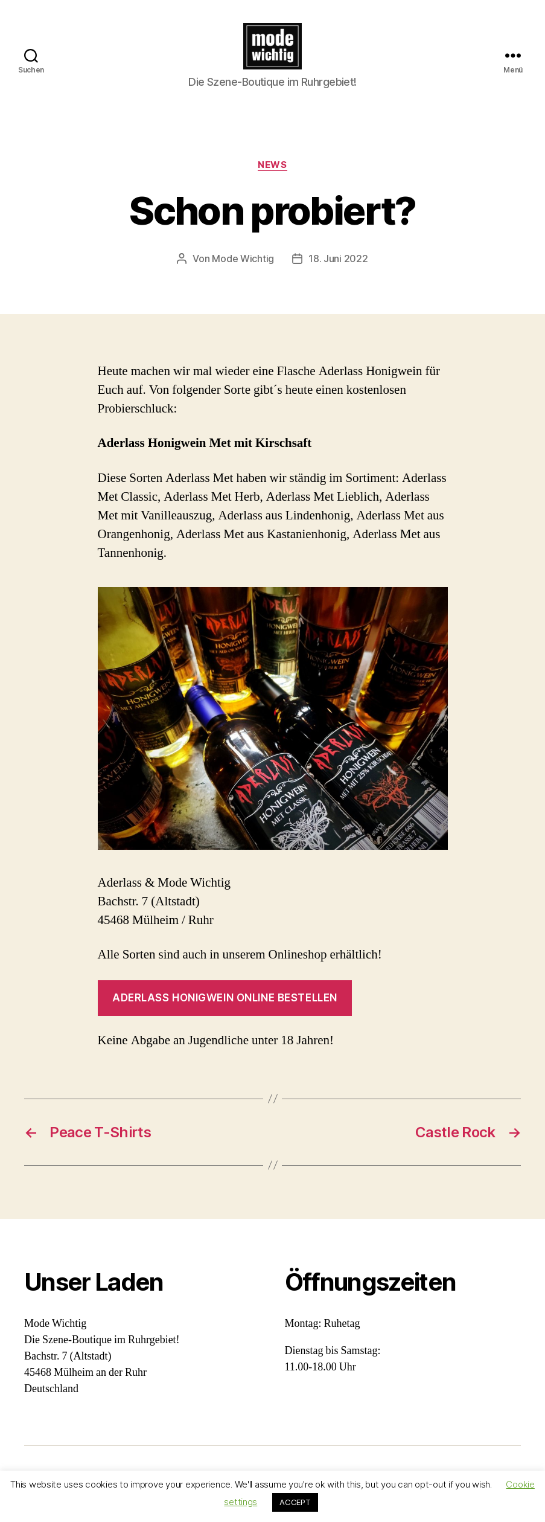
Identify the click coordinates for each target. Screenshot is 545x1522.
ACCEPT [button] (294, 1502)
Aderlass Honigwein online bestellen (224, 1006)
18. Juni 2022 (338, 267)
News (272, 172)
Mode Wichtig (243, 267)
